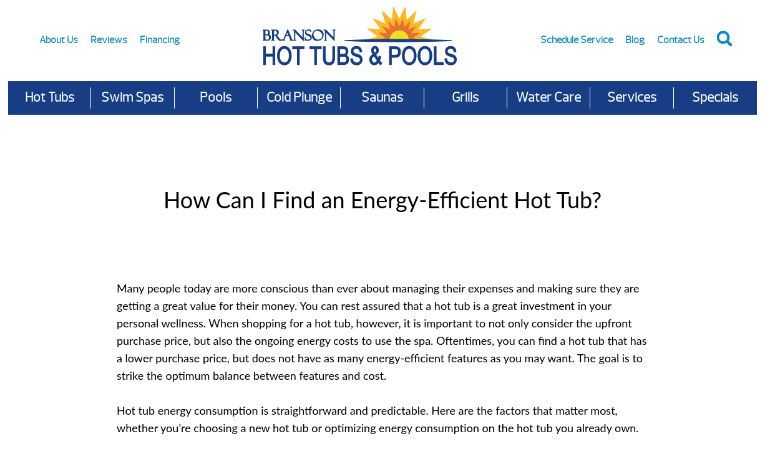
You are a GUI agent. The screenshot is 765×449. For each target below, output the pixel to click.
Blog (635, 40)
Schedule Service (576, 40)
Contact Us (680, 40)
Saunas (382, 97)
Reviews (108, 40)
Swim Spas (132, 97)
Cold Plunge (299, 97)
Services (631, 97)
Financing (160, 40)
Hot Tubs (49, 97)
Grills (465, 97)
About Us (58, 40)
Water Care (548, 97)
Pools (215, 97)
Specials (715, 97)
